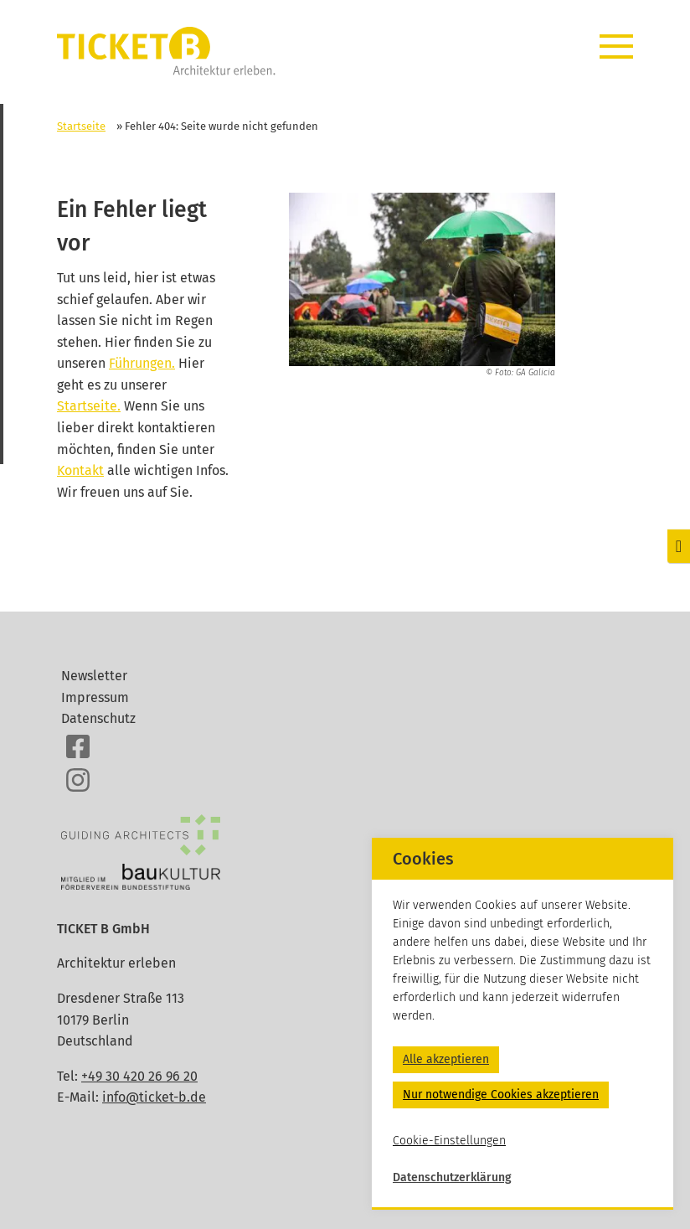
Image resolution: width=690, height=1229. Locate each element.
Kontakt (80, 470)
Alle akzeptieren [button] (446, 1059)
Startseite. (89, 406)
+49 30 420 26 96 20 (139, 1076)
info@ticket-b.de (154, 1097)
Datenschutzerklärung (452, 1177)
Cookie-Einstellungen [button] (449, 1140)
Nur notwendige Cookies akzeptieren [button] (501, 1094)
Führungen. (142, 363)
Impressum (95, 697)
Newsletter (94, 676)
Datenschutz (98, 718)
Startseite (81, 126)
